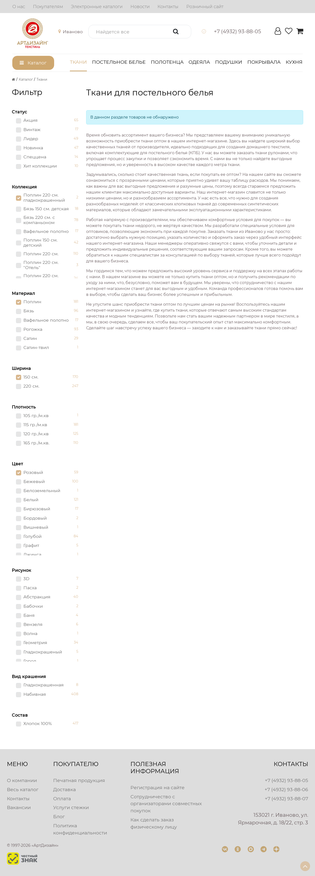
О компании (22, 780)
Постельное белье (119, 62)
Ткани (78, 62)
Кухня (294, 62)
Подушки (228, 62)
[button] (71, 32)
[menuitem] (18, 6)
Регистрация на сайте (157, 787)
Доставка (64, 789)
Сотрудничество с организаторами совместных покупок (166, 804)
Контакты (18, 798)
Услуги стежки (71, 807)
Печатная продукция (79, 780)
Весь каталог (22, 789)
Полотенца (167, 62)
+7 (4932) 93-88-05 (286, 780)
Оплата (62, 798)
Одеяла (199, 62)
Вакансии (19, 807)
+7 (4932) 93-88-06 (286, 789)
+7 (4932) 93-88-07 (286, 798)
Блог (59, 816)
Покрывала (264, 62)
